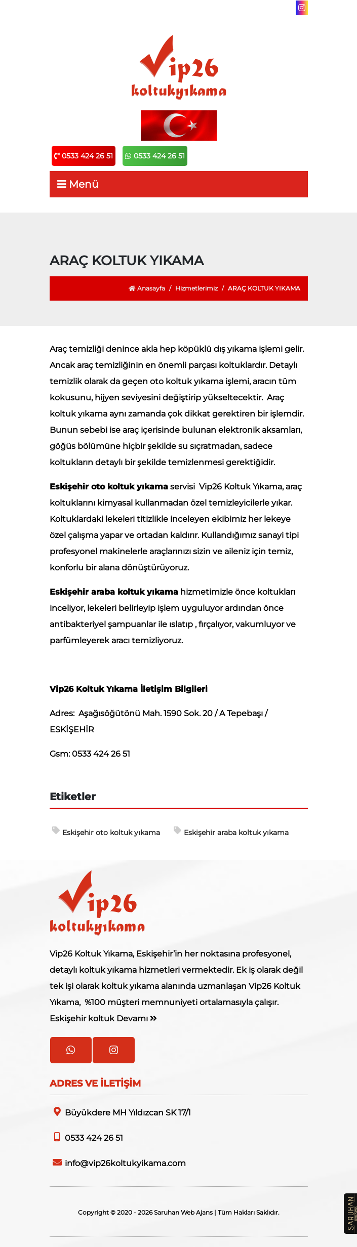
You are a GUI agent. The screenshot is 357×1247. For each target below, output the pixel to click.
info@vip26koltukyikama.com (118, 1162)
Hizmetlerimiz (196, 288)
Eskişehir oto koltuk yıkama (106, 831)
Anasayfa (147, 288)
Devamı (136, 1018)
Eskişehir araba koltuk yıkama (231, 831)
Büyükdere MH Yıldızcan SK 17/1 (120, 1112)
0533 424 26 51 (83, 155)
